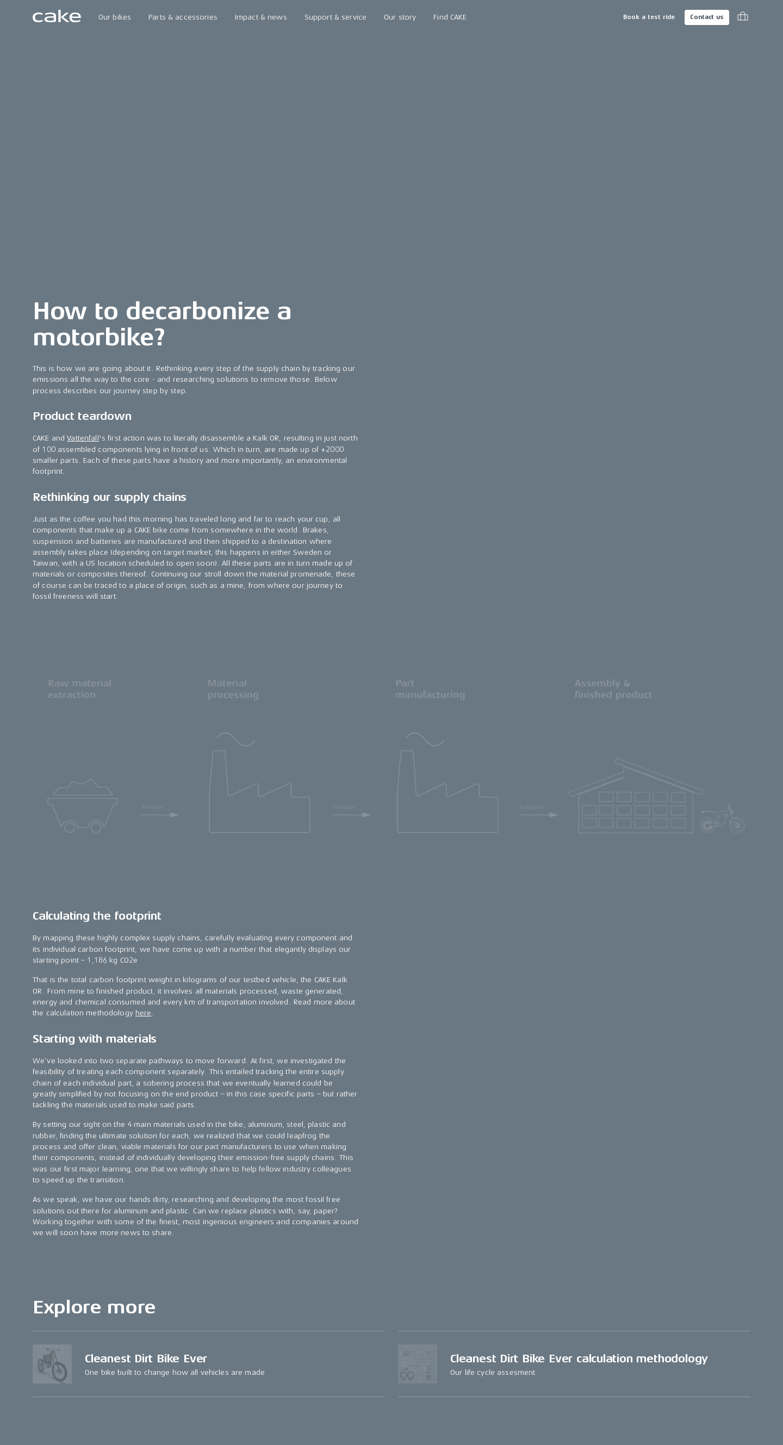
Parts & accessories (182, 17)
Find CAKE (450, 17)
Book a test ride (649, 17)
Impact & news (261, 17)
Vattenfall (82, 438)
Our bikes (114, 17)
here (143, 1013)
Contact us (707, 17)
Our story (400, 17)
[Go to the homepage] (57, 17)
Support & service (335, 17)
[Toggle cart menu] (743, 17)
